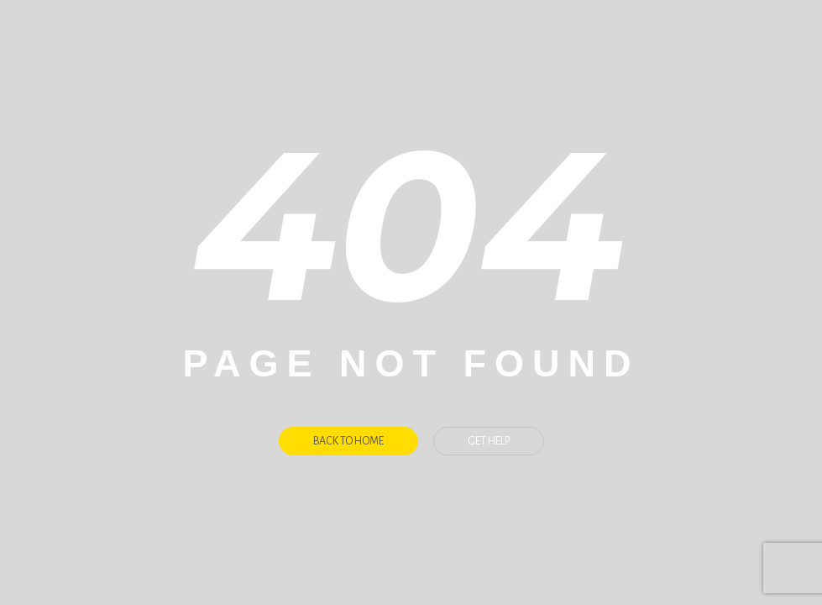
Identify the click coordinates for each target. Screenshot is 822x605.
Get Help (489, 441)
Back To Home (348, 441)
